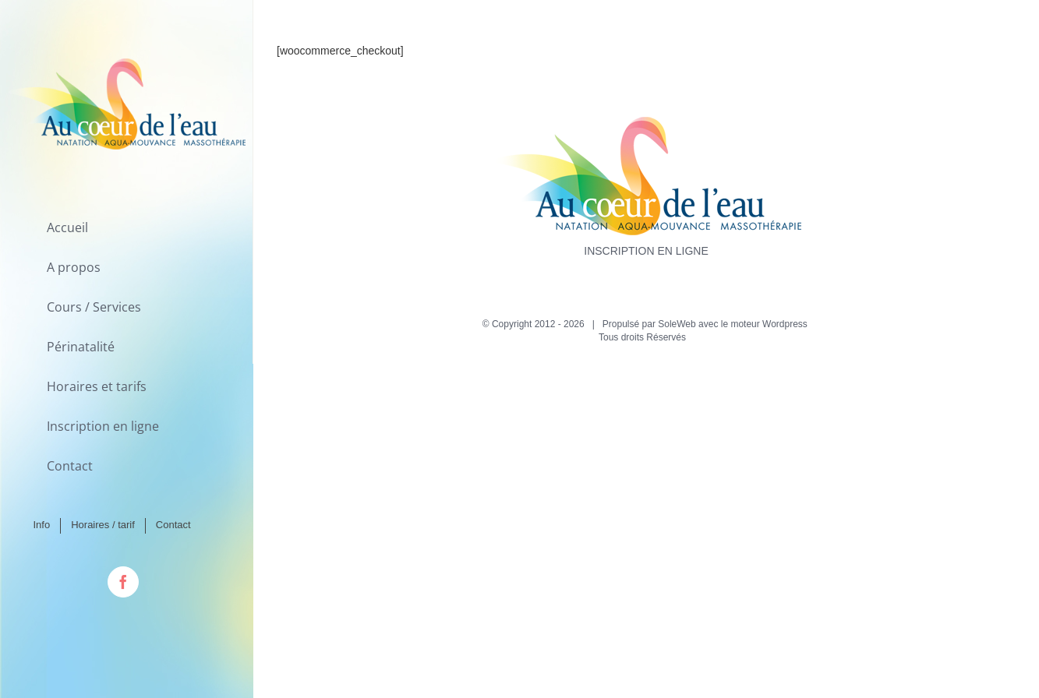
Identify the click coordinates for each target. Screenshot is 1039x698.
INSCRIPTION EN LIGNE (646, 251)
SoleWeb (676, 324)
